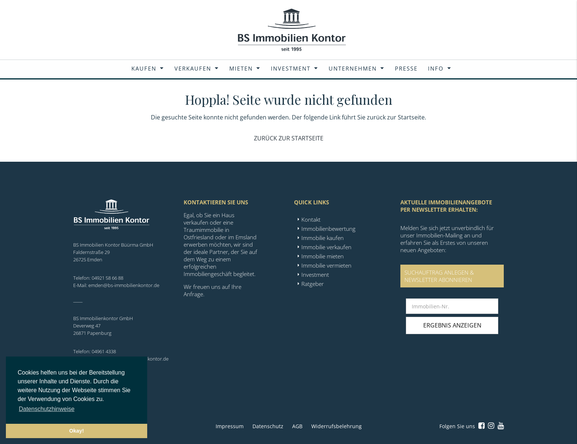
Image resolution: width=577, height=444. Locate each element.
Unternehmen (353, 68)
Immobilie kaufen (322, 237)
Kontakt (311, 219)
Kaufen (143, 68)
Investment (291, 68)
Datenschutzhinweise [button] (46, 409)
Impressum (230, 426)
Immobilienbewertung (328, 228)
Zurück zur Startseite (288, 138)
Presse (406, 68)
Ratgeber (312, 283)
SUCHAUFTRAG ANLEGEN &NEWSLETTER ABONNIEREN (439, 276)
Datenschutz (267, 426)
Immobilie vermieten (326, 265)
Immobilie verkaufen (326, 247)
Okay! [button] (76, 431)
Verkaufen (192, 68)
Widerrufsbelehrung (336, 426)
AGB (297, 426)
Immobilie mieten (322, 256)
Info (436, 68)
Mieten (241, 68)
